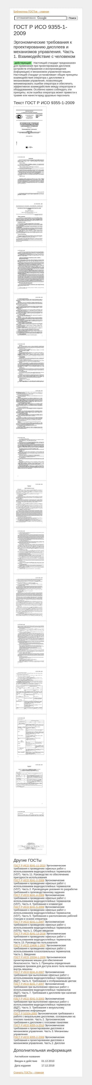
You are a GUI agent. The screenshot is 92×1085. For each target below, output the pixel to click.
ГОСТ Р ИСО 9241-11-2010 (30, 865)
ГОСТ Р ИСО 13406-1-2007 (30, 945)
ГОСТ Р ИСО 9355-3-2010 (29, 1025)
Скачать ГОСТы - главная (29, 1072)
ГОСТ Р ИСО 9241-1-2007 (29, 921)
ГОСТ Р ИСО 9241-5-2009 (29, 906)
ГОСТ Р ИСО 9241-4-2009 (29, 895)
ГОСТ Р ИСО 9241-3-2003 (29, 998)
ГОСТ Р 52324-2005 (25, 1013)
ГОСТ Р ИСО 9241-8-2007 (29, 972)
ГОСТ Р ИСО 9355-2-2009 (29, 1037)
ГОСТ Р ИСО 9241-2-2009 (29, 880)
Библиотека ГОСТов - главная (31, 11)
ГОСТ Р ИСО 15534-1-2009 (30, 957)
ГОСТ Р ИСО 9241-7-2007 (29, 983)
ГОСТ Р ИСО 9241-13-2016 (30, 933)
